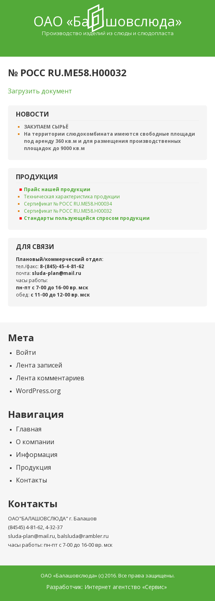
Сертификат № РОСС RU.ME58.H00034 (68, 203)
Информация (36, 454)
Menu (107, 46)
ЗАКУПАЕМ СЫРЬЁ (46, 126)
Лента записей (39, 365)
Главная (28, 429)
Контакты (31, 480)
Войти (26, 352)
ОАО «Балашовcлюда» (107, 21)
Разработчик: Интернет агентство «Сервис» (106, 587)
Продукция (33, 467)
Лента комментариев (50, 378)
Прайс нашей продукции (57, 189)
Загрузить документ (40, 91)
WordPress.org (38, 390)
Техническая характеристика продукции (72, 196)
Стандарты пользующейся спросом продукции (87, 218)
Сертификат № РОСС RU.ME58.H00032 (68, 211)
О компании (35, 441)
